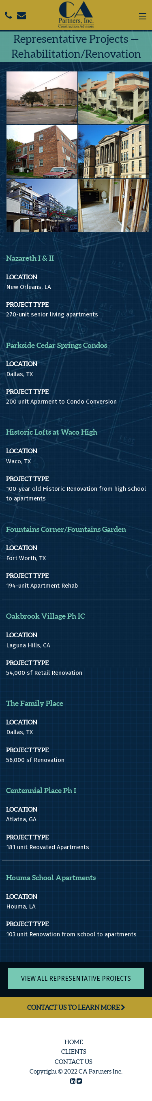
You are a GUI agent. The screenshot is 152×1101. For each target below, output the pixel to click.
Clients (73, 1051)
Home (73, 1041)
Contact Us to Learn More (76, 1007)
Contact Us (73, 1061)
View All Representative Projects (76, 978)
